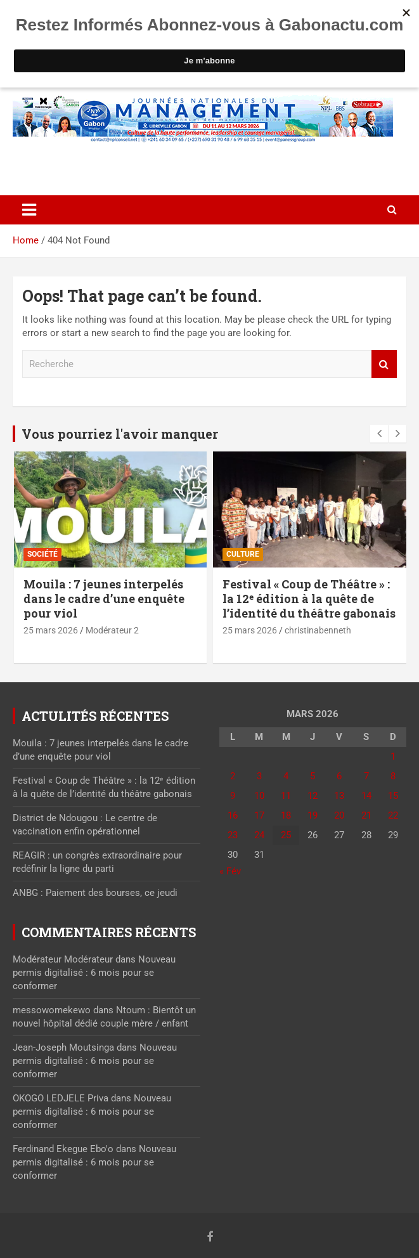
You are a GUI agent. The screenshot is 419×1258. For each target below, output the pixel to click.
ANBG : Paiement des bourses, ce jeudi (95, 892)
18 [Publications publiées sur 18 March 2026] (286, 815)
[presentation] (379, 434)
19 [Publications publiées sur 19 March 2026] (312, 815)
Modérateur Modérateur (63, 959)
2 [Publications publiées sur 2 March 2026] (232, 776)
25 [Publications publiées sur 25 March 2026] (286, 835)
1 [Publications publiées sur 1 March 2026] (393, 756)
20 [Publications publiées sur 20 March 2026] (339, 815)
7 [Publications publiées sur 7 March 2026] (366, 776)
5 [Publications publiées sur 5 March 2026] (312, 776)
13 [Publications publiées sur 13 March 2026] (339, 795)
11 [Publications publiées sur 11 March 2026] (286, 795)
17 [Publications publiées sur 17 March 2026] (259, 815)
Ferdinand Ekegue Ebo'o (63, 1149)
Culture (242, 554)
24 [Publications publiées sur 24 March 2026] (259, 835)
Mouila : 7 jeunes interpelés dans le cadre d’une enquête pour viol (103, 598)
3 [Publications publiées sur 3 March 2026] (259, 776)
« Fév (230, 871)
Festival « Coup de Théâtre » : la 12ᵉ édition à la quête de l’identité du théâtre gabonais (309, 598)
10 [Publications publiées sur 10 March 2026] (259, 795)
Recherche (384, 364)
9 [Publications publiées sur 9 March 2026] (232, 795)
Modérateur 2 (112, 630)
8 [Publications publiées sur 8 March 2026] (393, 776)
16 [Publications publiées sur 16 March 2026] (233, 815)
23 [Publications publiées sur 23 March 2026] (233, 835)
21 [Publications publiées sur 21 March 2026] (366, 815)
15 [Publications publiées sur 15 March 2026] (393, 795)
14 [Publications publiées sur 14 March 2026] (366, 795)
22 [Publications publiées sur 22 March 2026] (393, 815)
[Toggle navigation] (29, 209)
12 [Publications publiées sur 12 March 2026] (312, 795)
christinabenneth (318, 630)
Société (42, 554)
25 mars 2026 (50, 630)
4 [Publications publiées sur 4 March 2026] (285, 776)
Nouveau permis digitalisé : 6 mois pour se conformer (94, 973)
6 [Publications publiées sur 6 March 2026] (339, 776)
